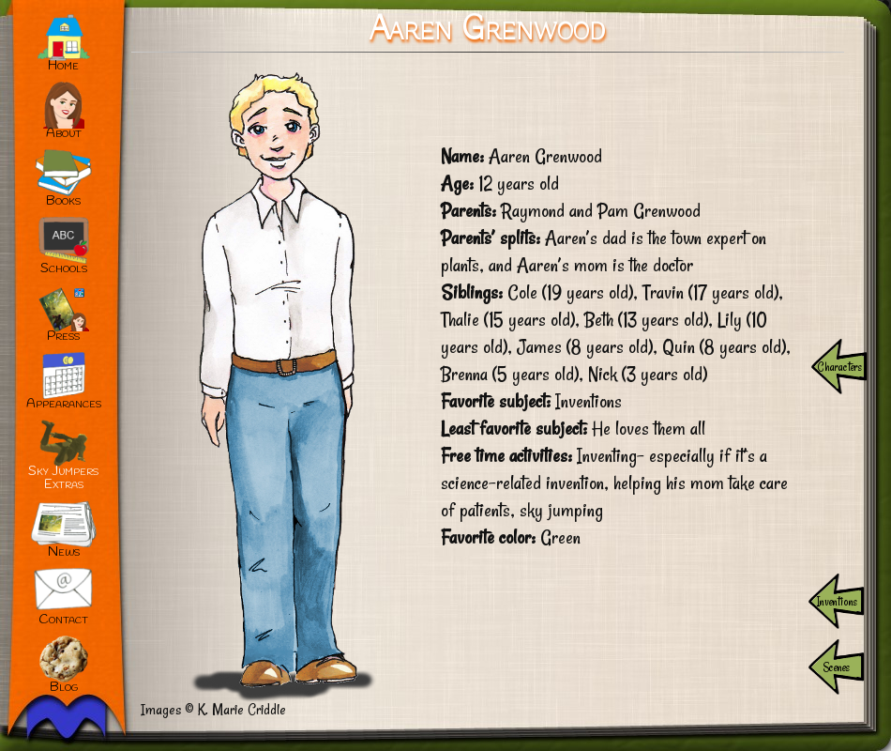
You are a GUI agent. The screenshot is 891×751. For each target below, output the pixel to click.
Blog (64, 688)
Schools (63, 269)
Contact (63, 620)
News (64, 552)
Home (63, 66)
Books (63, 201)
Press (63, 336)
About (64, 134)
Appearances (63, 404)
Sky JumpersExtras (63, 478)
